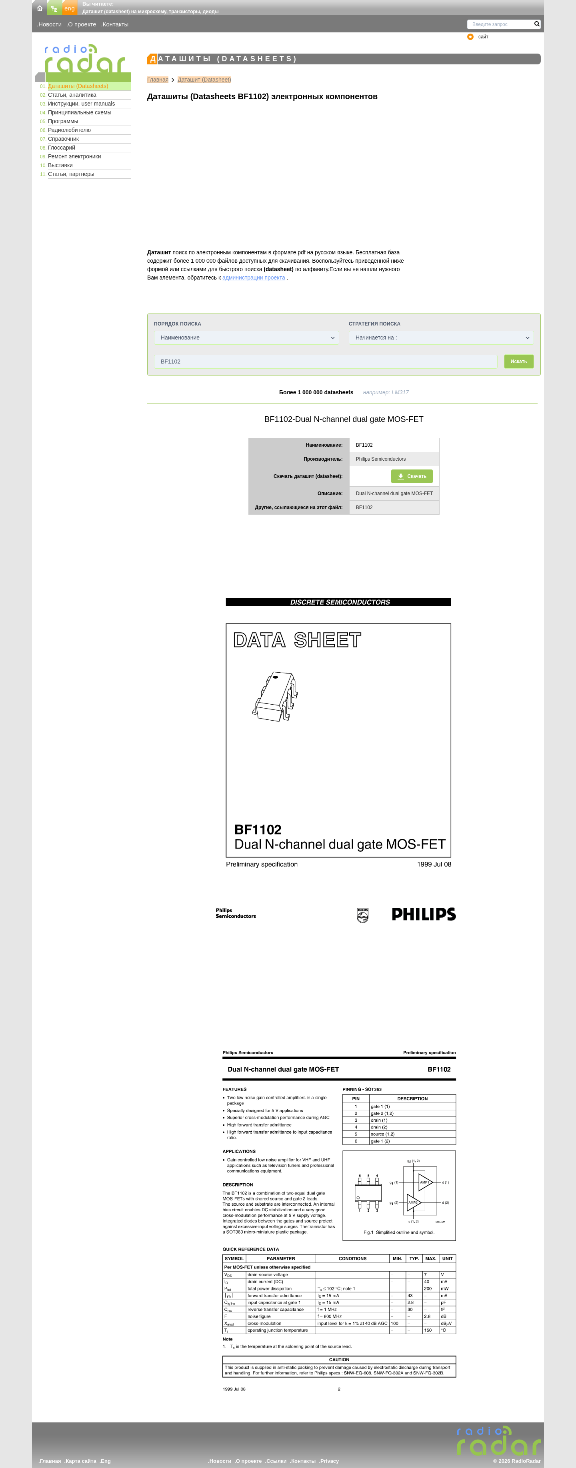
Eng (106, 1461)
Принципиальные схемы (80, 112)
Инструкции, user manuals (81, 103)
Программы (63, 121)
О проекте (82, 24)
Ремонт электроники (74, 156)
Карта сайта (81, 1461)
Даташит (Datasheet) (204, 79)
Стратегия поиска (374, 324)
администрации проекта (253, 277)
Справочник (63, 139)
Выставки (60, 165)
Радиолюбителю (69, 130)
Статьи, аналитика (72, 95)
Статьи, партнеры (71, 174)
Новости (50, 24)
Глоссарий (61, 147)
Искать (519, 361)
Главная (157, 79)
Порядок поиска (177, 324)
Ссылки (276, 1461)
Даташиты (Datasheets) (78, 86)
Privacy (329, 1461)
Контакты (116, 24)
